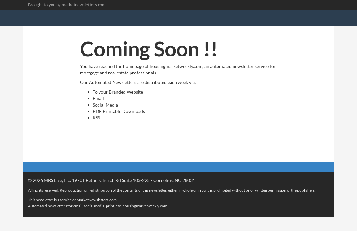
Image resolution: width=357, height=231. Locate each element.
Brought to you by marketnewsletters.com (67, 4)
